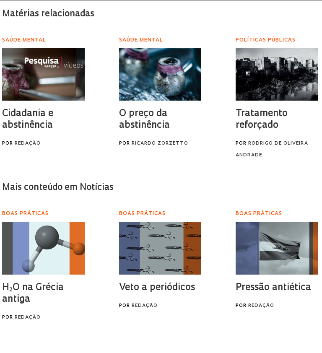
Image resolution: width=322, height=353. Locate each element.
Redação (28, 143)
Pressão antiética (273, 288)
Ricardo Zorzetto (160, 143)
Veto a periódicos (157, 288)
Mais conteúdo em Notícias (58, 187)
